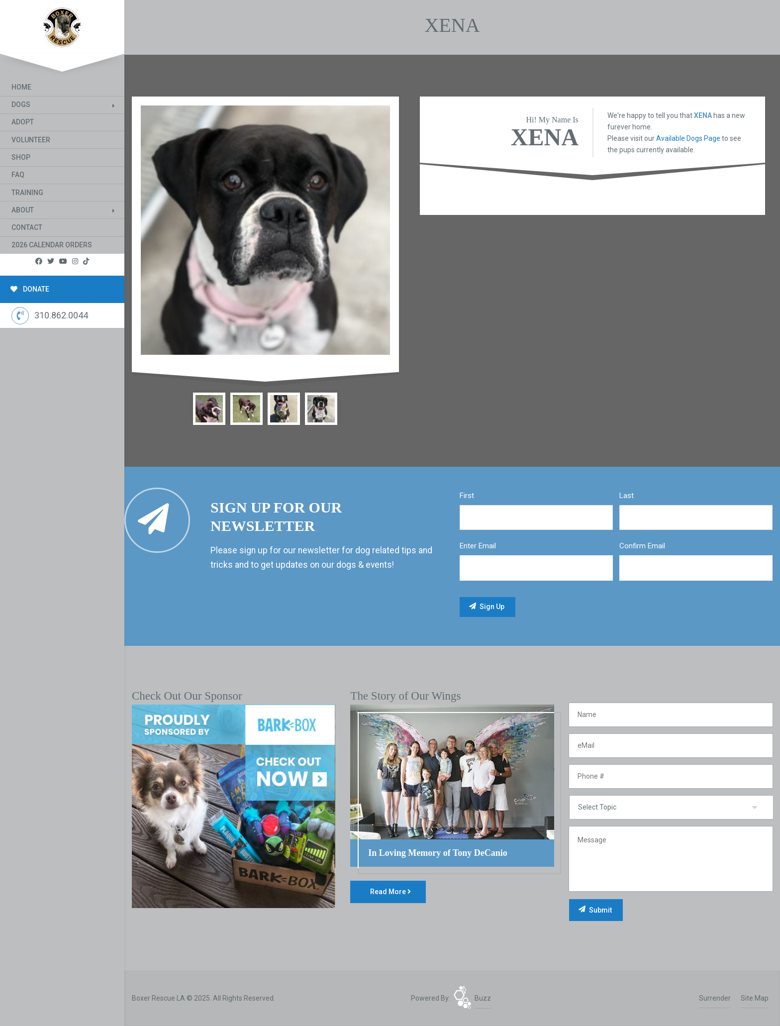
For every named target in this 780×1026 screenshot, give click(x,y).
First (467, 495)
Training (27, 193)
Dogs (20, 104)
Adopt (22, 122)
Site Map (755, 998)
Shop (20, 157)
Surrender (715, 998)
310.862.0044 (49, 315)
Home (21, 87)
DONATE (29, 289)
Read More (390, 892)
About (22, 210)
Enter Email (478, 545)
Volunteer (30, 140)
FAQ (17, 175)
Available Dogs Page (688, 138)
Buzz (483, 998)
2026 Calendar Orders (51, 245)
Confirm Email (642, 545)
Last (626, 495)
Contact (26, 227)
